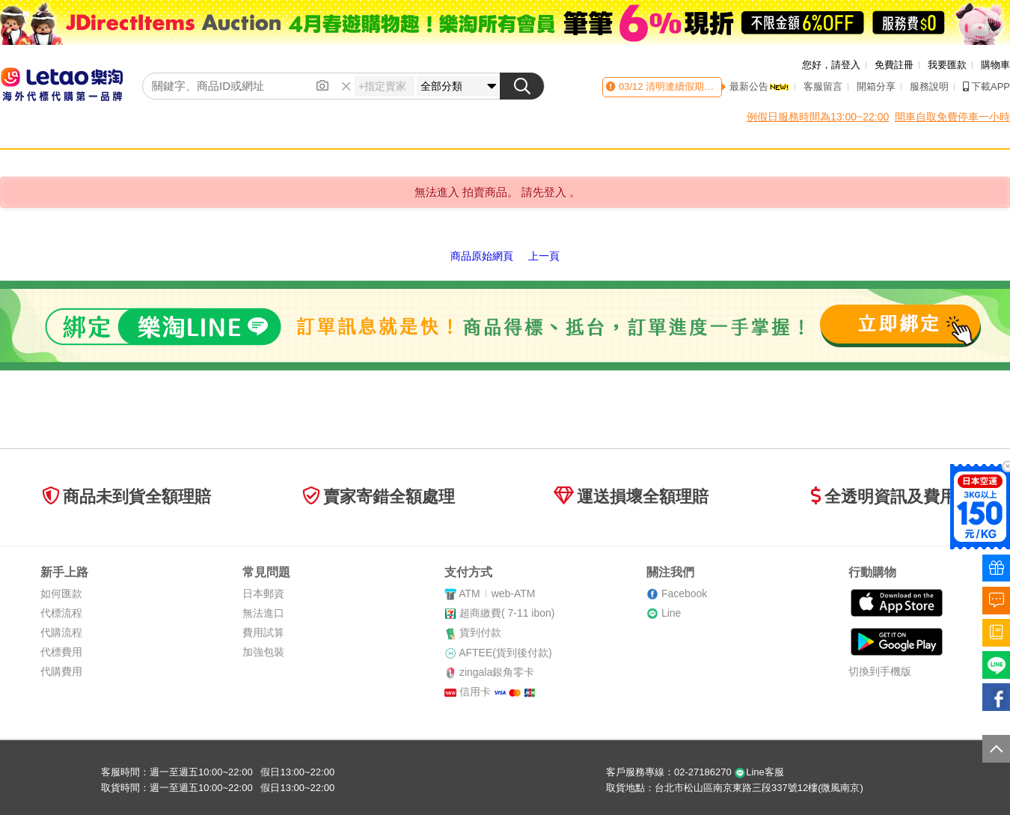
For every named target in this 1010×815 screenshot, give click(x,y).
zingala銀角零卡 (496, 672)
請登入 (845, 64)
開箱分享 (876, 86)
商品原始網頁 (481, 256)
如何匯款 (61, 593)
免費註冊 (894, 64)
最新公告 (759, 86)
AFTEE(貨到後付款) (505, 653)
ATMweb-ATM (497, 593)
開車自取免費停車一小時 (952, 117)
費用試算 (263, 632)
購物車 (995, 64)
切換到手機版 (879, 671)
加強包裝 (263, 652)
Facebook (684, 593)
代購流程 (61, 632)
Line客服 (759, 772)
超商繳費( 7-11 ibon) (507, 613)
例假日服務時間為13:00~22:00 (818, 117)
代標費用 (61, 652)
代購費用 (61, 671)
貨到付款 (480, 632)
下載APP (986, 86)
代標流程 (61, 613)
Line (671, 613)
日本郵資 (263, 593)
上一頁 (544, 256)
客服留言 (823, 86)
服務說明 (929, 86)
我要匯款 (947, 64)
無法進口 (263, 613)
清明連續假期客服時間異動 (703, 86)
